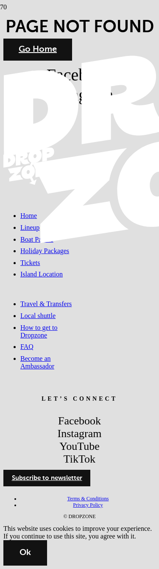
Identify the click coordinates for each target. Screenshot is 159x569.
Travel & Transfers (46, 303)
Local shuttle (38, 315)
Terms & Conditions (88, 499)
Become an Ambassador (37, 362)
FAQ (26, 346)
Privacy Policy (88, 505)
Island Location (41, 274)
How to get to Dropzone (39, 331)
